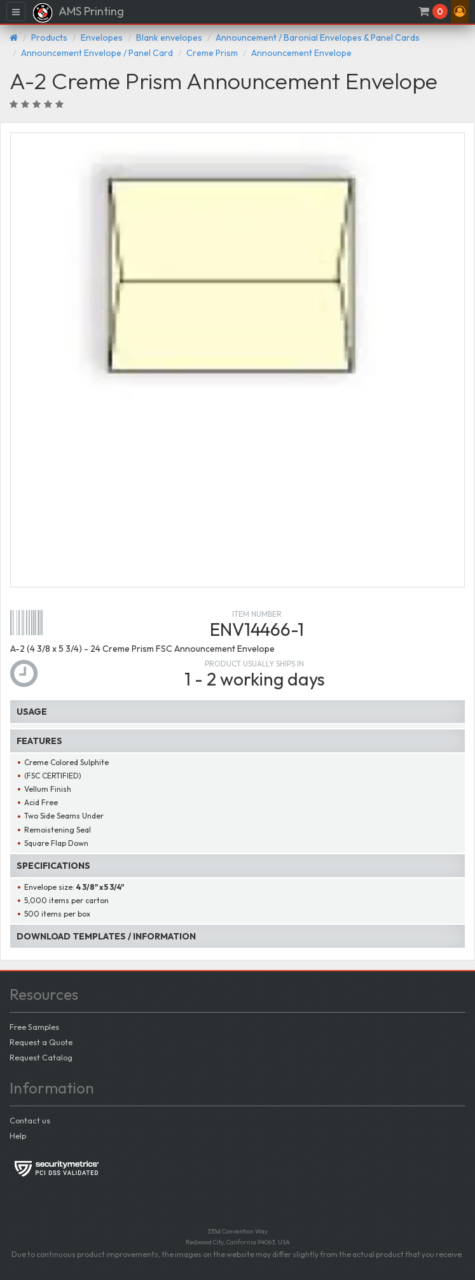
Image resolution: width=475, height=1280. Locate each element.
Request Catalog (41, 1057)
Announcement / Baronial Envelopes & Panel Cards (318, 37)
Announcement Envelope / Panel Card (97, 53)
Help (18, 1135)
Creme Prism (212, 53)
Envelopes (102, 37)
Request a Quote (41, 1042)
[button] (460, 11)
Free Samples (34, 1027)
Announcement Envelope (301, 53)
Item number (257, 614)
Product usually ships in (254, 663)
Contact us (30, 1120)
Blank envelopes (169, 37)
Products (49, 37)
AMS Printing (78, 13)
